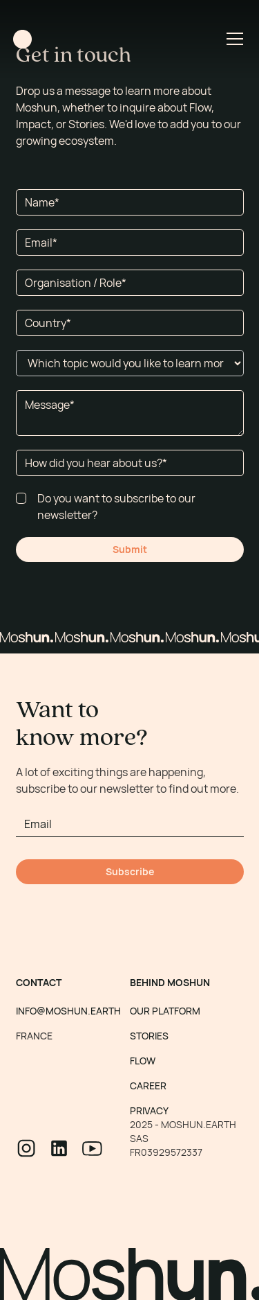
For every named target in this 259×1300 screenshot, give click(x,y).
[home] (22, 39)
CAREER (148, 1085)
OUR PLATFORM (165, 1010)
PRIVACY (149, 1110)
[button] (232, 38)
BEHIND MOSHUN (170, 982)
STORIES (149, 1035)
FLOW (142, 1060)
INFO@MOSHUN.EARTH (68, 1010)
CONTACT (38, 982)
